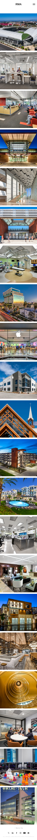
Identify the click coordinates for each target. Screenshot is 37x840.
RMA (18, 4)
